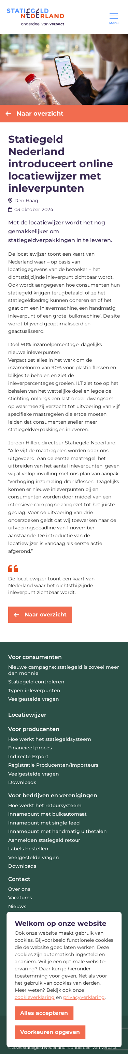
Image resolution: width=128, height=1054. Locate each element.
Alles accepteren (44, 1013)
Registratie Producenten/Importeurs (53, 765)
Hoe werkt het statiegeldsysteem (49, 739)
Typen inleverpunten (34, 690)
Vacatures (20, 898)
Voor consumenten (35, 657)
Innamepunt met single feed (44, 823)
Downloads (22, 782)
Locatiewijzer (27, 715)
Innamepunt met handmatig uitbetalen (57, 831)
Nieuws (17, 906)
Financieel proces (30, 748)
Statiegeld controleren (36, 682)
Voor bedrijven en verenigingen (52, 795)
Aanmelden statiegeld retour (44, 840)
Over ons (19, 889)
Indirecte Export (28, 756)
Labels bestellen (28, 849)
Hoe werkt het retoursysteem (45, 805)
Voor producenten (33, 729)
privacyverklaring (84, 997)
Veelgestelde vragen (33, 699)
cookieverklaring (35, 997)
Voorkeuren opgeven (50, 1032)
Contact (19, 879)
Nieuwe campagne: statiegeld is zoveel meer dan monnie (63, 670)
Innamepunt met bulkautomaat (47, 814)
